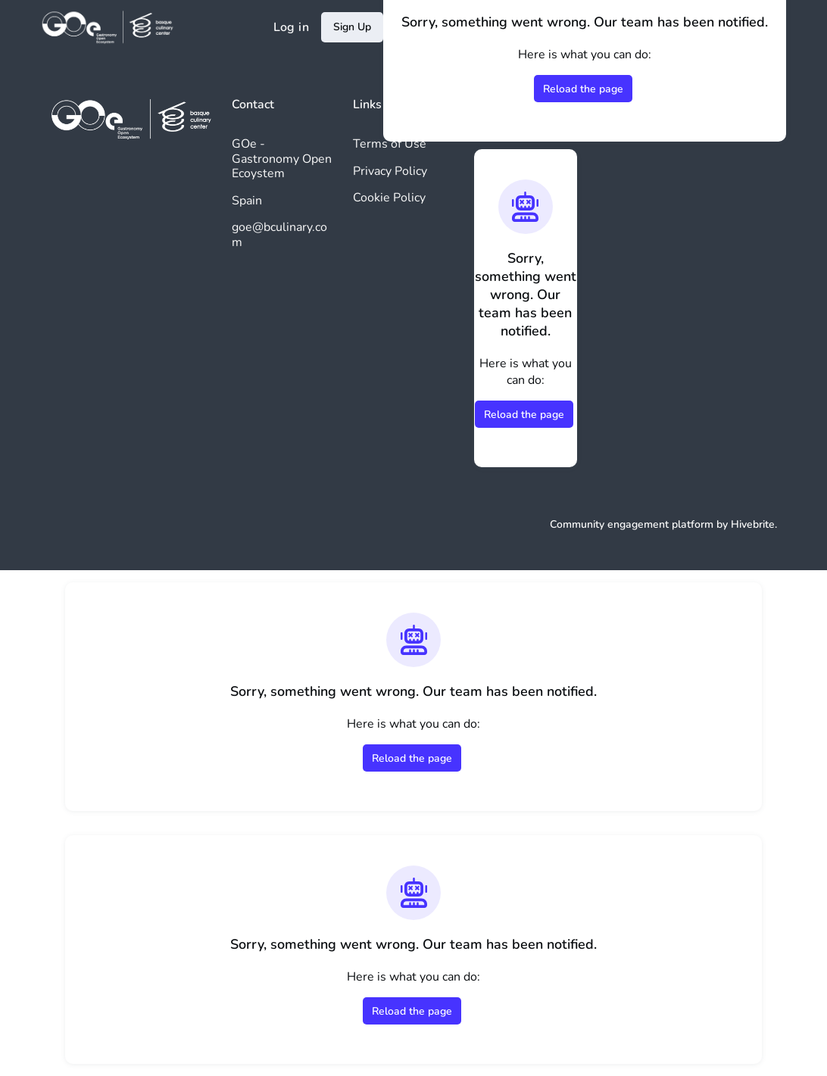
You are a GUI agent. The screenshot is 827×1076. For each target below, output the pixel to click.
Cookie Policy (389, 197)
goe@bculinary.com (279, 235)
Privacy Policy (390, 171)
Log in (291, 27)
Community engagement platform (631, 524)
